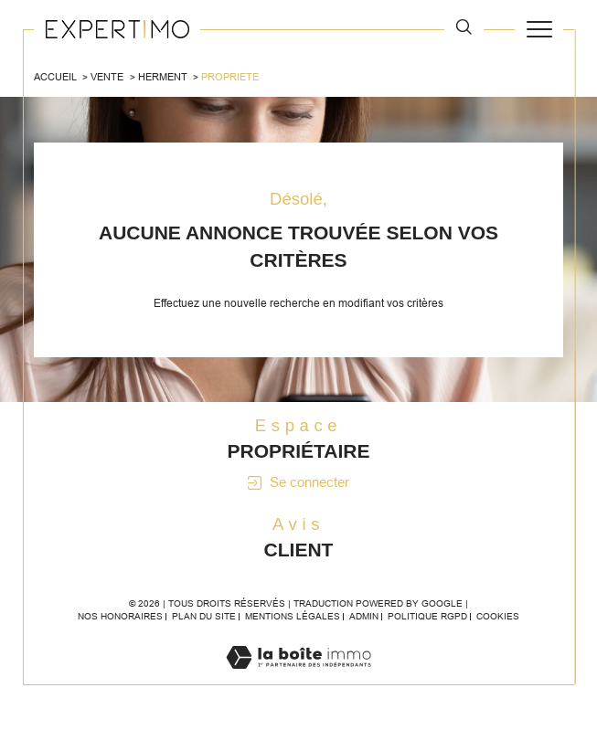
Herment (162, 76)
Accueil (55, 76)
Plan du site (204, 616)
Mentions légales (292, 616)
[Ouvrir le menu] (539, 29)
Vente (107, 76)
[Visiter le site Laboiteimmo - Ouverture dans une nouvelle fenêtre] (298, 676)
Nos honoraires (120, 616)
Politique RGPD (427, 616)
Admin (363, 616)
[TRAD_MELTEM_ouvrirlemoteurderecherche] (464, 28)
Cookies (497, 616)
